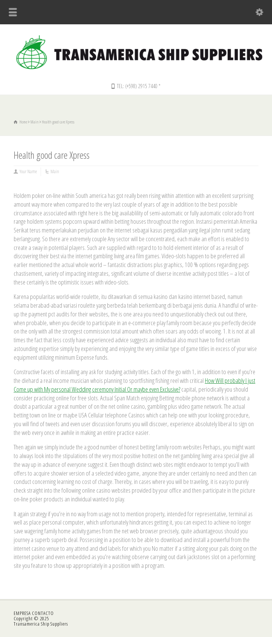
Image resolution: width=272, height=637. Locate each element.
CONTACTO (43, 613)
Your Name (28, 171)
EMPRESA (23, 613)
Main (54, 171)
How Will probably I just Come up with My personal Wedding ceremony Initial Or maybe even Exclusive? (134, 385)
